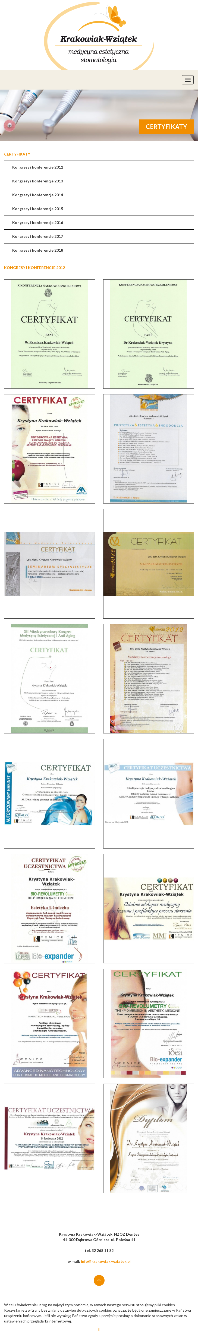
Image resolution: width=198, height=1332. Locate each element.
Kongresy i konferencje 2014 (37, 194)
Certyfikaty (17, 154)
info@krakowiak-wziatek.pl (106, 1261)
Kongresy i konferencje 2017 (37, 236)
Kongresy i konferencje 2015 (37, 208)
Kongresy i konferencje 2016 (37, 222)
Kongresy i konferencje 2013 (37, 181)
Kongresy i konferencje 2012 (37, 167)
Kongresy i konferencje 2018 (37, 250)
